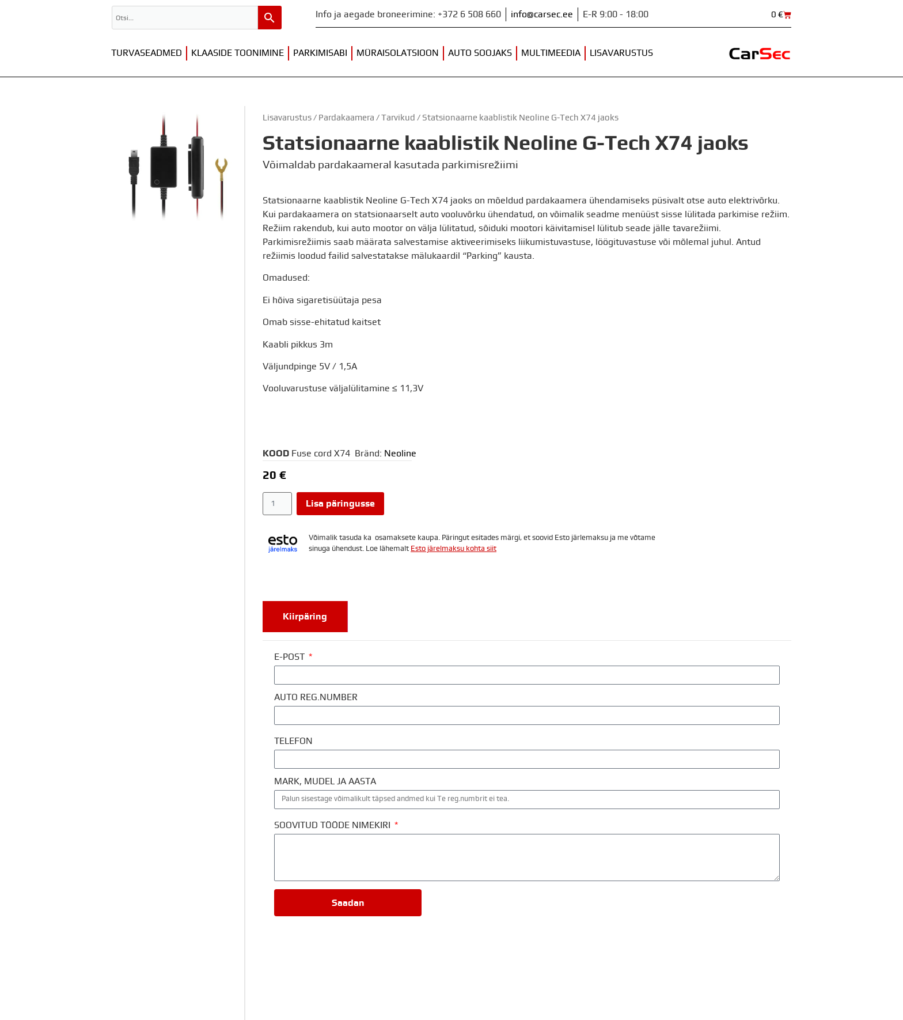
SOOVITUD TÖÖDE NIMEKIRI (333, 825)
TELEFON (293, 741)
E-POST (290, 657)
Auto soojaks (480, 53)
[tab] (305, 616)
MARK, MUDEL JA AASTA (325, 781)
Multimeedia (550, 53)
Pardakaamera (346, 118)
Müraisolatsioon (397, 53)
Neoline (400, 453)
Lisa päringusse (340, 503)
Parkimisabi (320, 53)
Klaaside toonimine (237, 53)
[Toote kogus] (277, 503)
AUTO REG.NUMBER (316, 697)
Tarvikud (398, 118)
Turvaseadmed (146, 53)
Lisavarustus (621, 53)
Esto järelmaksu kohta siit (453, 549)
